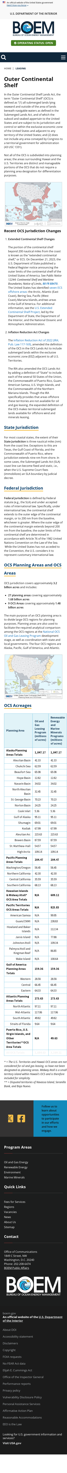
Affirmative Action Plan (18, 1411)
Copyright (9, 1350)
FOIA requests (12, 1357)
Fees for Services (14, 1202)
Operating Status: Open (35, 43)
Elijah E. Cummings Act (17, 1370)
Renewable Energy (15, 1167)
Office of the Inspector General (23, 1377)
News (7, 1217)
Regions (9, 1207)
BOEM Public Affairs (16, 1268)
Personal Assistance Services (21, 1404)
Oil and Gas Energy (16, 1162)
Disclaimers (10, 1343)
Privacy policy (11, 1390)
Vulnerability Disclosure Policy (22, 1397)
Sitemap (9, 1227)
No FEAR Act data (14, 1363)
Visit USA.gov (12, 1443)
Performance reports (17, 1384)
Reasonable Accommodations (22, 1417)
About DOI (9, 1330)
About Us (10, 1222)
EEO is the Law (12, 1424)
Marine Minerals (14, 1177)
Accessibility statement (18, 1336)
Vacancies (10, 1212)
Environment (12, 1172)
